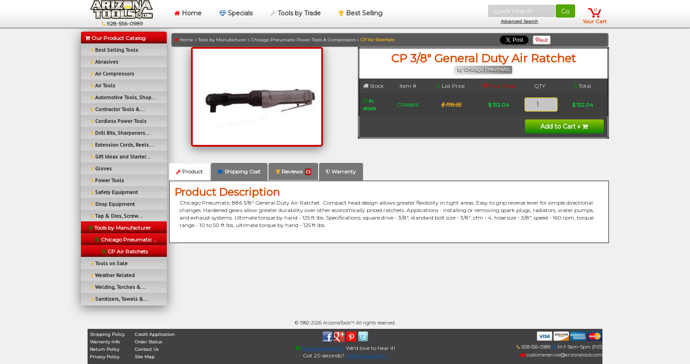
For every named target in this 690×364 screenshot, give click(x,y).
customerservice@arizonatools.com (561, 355)
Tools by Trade (295, 13)
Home (188, 13)
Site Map (144, 357)
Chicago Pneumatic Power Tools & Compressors (303, 40)
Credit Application (155, 334)
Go (565, 11)
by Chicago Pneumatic (484, 69)
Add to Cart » (564, 126)
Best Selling (360, 13)
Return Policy (104, 349)
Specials (236, 13)
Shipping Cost (239, 171)
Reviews (293, 171)
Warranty (341, 171)
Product (189, 171)
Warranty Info (105, 342)
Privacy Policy (104, 357)
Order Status (148, 342)
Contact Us (146, 349)
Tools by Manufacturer (222, 40)
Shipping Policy (107, 334)
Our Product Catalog (115, 38)
